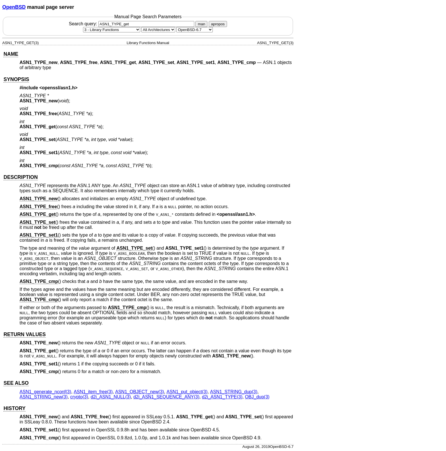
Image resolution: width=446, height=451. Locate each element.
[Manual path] (194, 29)
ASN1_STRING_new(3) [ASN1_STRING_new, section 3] (44, 396)
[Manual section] (111, 29)
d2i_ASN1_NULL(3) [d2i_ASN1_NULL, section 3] (111, 396)
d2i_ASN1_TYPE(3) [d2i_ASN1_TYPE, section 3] (222, 396)
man (201, 24)
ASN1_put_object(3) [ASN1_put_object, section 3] (187, 391)
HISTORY (14, 408)
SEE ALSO (15, 383)
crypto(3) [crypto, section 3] (79, 396)
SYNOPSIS (16, 79)
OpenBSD (14, 7)
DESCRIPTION (20, 177)
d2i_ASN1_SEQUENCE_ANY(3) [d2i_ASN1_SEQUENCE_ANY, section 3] (166, 396)
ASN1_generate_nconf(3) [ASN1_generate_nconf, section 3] (45, 391)
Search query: (132, 23)
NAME (10, 54)
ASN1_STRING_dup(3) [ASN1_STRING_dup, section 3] (233, 391)
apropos (218, 24)
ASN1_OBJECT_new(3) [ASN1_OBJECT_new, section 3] (139, 391)
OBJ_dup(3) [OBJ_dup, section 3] (257, 396)
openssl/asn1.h (58, 87)
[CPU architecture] (158, 29)
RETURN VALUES (24, 334)
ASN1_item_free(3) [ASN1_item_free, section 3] (93, 391)
